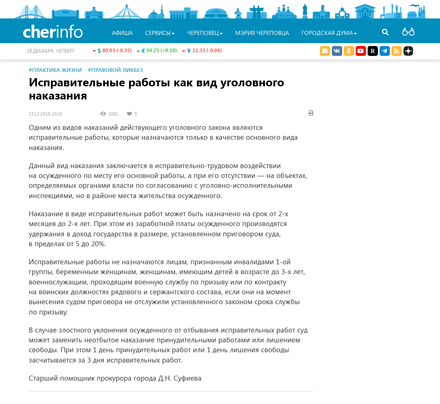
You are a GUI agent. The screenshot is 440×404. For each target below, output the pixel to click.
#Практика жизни (55, 69)
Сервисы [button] (160, 33)
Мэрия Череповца (262, 33)
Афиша (122, 33)
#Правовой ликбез (115, 69)
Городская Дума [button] (329, 33)
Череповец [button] (205, 33)
